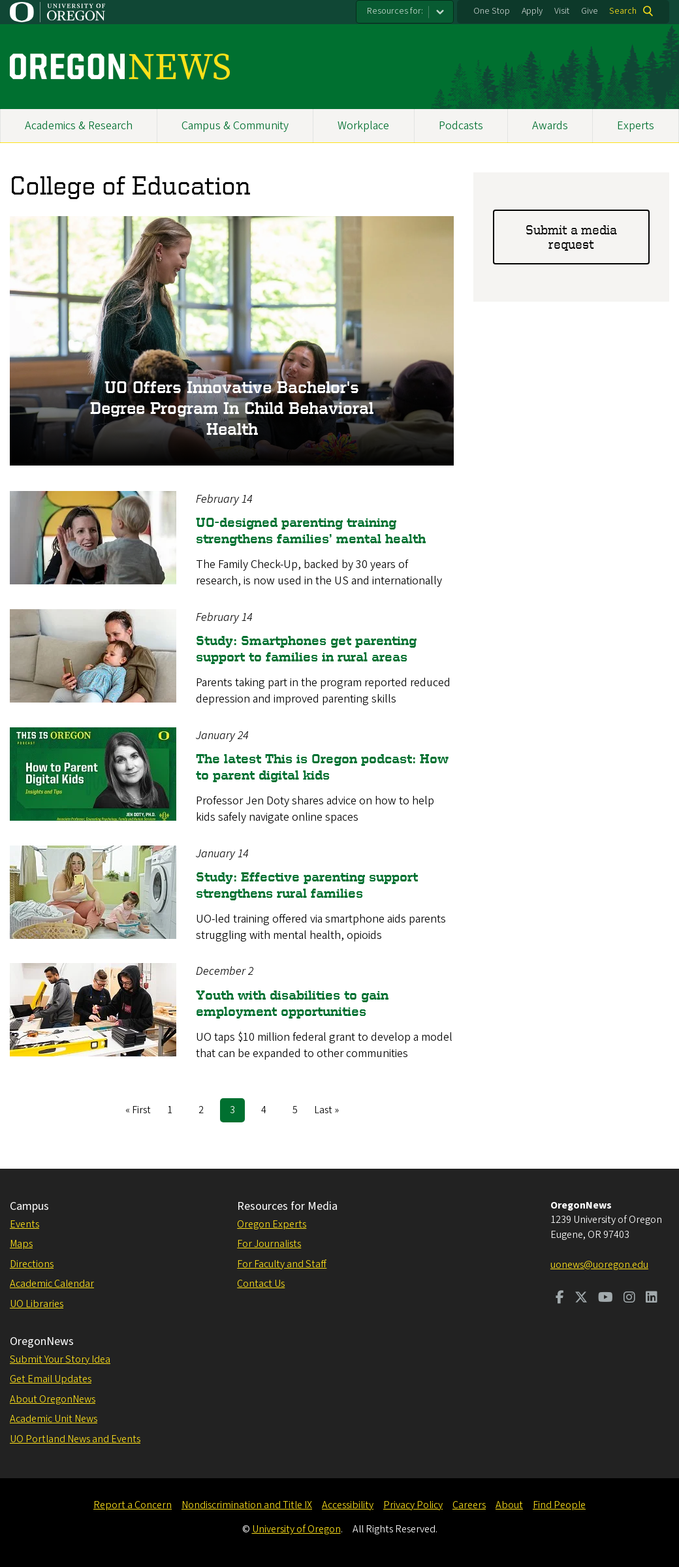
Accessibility (347, 1505)
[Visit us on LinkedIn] (651, 1298)
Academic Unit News (53, 1419)
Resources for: (395, 11)
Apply (532, 11)
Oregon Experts (271, 1224)
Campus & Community (235, 126)
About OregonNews (52, 1399)
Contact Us (261, 1283)
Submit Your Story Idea (60, 1359)
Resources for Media (287, 1206)
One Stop (491, 11)
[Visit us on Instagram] (629, 1298)
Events (24, 1224)
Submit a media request (571, 236)
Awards (550, 126)
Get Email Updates (50, 1379)
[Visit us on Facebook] (559, 1298)
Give (589, 11)
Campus (29, 1206)
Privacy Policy (413, 1505)
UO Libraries (36, 1304)
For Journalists (269, 1244)
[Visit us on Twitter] (581, 1298)
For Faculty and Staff (281, 1264)
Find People (559, 1505)
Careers (469, 1505)
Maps (21, 1244)
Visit (561, 11)
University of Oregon (296, 1529)
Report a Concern (132, 1505)
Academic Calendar (52, 1283)
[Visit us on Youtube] (605, 1298)
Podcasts (461, 126)
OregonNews (42, 1341)
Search (623, 11)
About (509, 1505)
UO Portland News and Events (75, 1439)
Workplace (363, 126)
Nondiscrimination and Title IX (247, 1505)
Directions (32, 1264)
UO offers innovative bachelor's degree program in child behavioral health (231, 408)
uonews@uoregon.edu (599, 1265)
